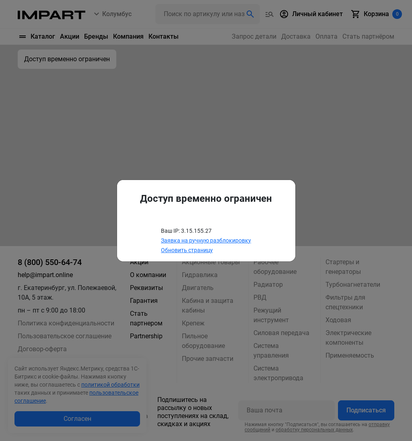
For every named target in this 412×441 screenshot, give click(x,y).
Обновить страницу (187, 250)
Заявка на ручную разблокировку (206, 240)
